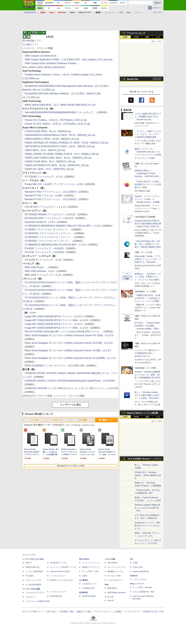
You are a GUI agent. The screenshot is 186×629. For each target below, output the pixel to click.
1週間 (147, 37)
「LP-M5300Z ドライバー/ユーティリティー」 (47, 241)
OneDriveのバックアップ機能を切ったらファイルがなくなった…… (148, 525)
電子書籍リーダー (106, 420)
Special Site (132, 79)
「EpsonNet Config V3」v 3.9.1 (39, 222)
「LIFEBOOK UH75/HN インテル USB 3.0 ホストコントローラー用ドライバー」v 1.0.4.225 (70, 388)
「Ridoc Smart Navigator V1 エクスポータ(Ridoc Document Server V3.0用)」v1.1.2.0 (67, 350)
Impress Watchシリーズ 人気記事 (142, 413)
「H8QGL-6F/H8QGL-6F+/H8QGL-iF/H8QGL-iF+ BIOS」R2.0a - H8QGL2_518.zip (65, 142)
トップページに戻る (70, 404)
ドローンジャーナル (33, 580)
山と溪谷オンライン (90, 584)
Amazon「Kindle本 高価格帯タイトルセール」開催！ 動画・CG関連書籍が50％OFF (147, 375)
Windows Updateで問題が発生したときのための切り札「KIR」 (147, 508)
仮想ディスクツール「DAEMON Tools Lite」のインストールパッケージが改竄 (148, 152)
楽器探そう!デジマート (91, 567)
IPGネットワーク (137, 584)
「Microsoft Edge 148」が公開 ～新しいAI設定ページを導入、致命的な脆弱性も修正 (148, 244)
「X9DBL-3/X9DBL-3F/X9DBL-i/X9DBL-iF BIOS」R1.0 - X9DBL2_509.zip (61, 154)
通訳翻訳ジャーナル (115, 571)
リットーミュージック (91, 563)
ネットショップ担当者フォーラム (63, 567)
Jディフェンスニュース (117, 567)
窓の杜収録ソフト (32, 40)
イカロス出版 (110, 559)
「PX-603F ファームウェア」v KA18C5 (43, 248)
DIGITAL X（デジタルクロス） (62, 580)
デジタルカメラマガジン (35, 593)
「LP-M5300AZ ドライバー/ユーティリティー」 (47, 233)
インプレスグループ (132, 612)
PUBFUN (133, 576)
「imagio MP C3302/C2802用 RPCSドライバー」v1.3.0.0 (52, 316)
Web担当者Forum (32, 567)
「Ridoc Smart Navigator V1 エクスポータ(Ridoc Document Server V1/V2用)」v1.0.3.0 (67, 343)
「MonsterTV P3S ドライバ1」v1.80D (42, 195)
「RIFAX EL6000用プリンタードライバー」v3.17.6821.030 (53, 365)
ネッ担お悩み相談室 (33, 585)
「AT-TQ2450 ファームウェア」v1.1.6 (42, 176)
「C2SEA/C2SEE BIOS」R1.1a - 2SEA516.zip (47, 131)
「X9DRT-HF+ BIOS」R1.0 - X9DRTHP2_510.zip (48, 169)
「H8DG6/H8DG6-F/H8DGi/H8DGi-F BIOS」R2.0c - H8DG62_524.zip (59, 135)
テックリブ (109, 597)
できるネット (30, 597)
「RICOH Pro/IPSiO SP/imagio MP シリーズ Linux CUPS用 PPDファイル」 (62, 331)
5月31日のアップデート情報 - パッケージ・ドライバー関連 (53, 396)
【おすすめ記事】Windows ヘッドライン (144, 459)
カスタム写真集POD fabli (143, 592)
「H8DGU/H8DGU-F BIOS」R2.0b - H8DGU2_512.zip (51, 139)
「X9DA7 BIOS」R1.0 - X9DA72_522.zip (44, 150)
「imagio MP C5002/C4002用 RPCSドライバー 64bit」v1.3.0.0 (55, 328)
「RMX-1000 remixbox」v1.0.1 (39, 271)
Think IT (28, 563)
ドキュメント (110, 12)
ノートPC (34, 420)
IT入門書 (82, 420)
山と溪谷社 (83, 580)
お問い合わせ (51, 612)
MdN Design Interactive (117, 593)
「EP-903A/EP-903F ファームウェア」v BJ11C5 (48, 218)
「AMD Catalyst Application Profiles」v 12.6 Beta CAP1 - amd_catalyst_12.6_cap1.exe (67, 59)
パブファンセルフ (140, 579)
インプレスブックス (58, 592)
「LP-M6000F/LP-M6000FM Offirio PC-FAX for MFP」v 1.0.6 (54, 244)
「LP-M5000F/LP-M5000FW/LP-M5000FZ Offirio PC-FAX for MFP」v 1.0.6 (61, 226)
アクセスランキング (136, 33)
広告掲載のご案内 (67, 612)
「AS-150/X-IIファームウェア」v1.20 (42, 260)
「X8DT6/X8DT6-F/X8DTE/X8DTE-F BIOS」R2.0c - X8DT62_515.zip (59, 146)
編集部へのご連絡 (84, 612)
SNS (121, 12)
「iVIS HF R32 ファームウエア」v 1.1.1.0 (44, 207)
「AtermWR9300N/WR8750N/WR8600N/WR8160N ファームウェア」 (59, 112)
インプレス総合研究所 (34, 571)
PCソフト (58, 420)
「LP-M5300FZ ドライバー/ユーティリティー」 (47, 237)
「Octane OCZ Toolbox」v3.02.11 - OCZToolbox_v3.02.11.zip (55, 120)
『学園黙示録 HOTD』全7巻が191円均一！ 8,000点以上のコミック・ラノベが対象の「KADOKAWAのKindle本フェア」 (148, 301)
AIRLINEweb (113, 563)
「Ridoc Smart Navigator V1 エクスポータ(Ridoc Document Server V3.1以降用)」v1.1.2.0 (69, 358)
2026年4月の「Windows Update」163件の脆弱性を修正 (148, 475)
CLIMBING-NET (88, 588)
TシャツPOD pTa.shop (142, 587)
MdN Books (112, 588)
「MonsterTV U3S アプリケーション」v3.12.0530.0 (49, 199)
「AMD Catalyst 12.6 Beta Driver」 (41, 55)
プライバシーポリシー (102, 612)
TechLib (110, 600)
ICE (131, 559)
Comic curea (138, 567)
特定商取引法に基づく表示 (153, 612)
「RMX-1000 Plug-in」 (34, 267)
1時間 (125, 37)
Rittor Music (84, 559)
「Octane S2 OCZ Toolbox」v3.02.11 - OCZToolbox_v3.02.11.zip (56, 124)
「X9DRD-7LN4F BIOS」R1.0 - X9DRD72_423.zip (49, 161)
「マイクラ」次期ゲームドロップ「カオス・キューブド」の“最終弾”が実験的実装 (148, 134)
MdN (106, 585)
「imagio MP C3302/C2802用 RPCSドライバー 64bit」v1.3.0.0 (55, 320)
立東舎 (84, 576)
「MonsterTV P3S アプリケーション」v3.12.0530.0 (49, 192)
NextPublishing (56, 596)
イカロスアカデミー (115, 580)
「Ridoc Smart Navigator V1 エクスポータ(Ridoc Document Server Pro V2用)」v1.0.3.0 (68, 335)
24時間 (136, 37)
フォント (138, 12)
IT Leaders (29, 576)
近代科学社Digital (89, 596)
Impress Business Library (60, 571)
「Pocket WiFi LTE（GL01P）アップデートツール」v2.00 (53, 184)
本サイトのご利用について (32, 612)
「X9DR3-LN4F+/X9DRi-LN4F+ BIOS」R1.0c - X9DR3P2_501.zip (57, 158)
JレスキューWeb (114, 576)
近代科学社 (83, 593)
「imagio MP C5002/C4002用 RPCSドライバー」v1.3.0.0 (52, 324)
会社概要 (117, 612)
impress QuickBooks (141, 571)
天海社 (135, 563)
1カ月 (158, 37)
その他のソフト (31, 44)
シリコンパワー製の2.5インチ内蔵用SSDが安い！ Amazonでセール (147, 353)
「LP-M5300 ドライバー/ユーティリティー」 (46, 229)
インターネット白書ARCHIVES (37, 601)
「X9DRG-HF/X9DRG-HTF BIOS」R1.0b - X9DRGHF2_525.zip (56, 165)
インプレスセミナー (58, 576)
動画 (128, 12)
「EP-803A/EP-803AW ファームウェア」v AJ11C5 (49, 214)
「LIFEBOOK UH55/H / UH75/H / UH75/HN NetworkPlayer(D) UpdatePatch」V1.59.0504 (69, 380)
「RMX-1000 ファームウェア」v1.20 (42, 275)
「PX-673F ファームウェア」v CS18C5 (43, 252)
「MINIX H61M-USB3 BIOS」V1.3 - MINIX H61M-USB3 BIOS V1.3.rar (59, 105)
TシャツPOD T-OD (90, 571)
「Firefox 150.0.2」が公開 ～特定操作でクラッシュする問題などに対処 (148, 184)
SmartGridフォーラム (58, 563)
